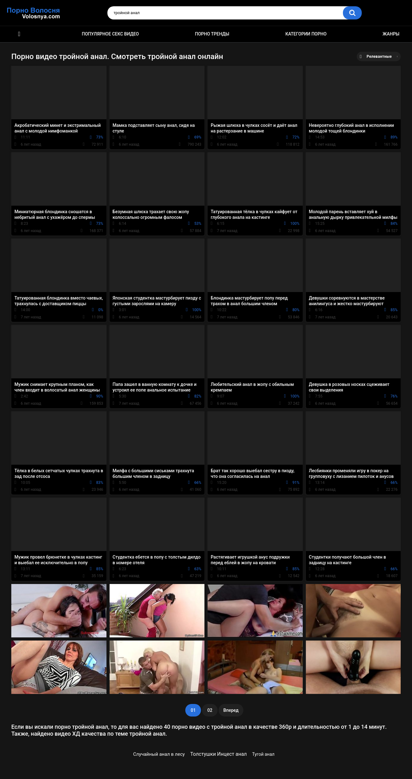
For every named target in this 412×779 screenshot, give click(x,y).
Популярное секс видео (110, 33)
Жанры (390, 33)
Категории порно (306, 33)
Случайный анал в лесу (159, 754)
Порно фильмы (19, 34)
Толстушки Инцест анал (218, 754)
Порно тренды (212, 33)
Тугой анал (263, 754)
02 (209, 710)
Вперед (230, 710)
